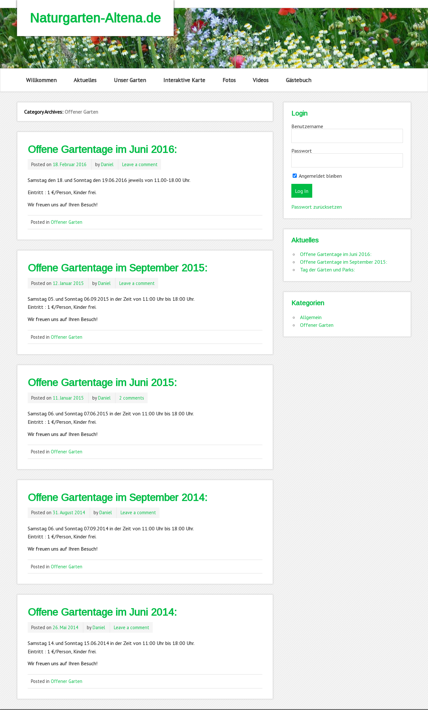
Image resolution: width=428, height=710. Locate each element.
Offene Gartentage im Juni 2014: (102, 612)
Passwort (301, 150)
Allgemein (311, 317)
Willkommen (41, 80)
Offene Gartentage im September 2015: (117, 268)
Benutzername (307, 126)
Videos (261, 80)
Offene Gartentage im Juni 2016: (102, 149)
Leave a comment (140, 164)
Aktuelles (85, 80)
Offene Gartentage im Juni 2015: (102, 382)
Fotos (229, 80)
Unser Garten (130, 80)
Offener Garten (66, 222)
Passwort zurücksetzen (316, 207)
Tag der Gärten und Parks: (327, 269)
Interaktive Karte (184, 80)
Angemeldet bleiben (317, 176)
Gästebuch (298, 80)
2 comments (131, 398)
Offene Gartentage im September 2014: (117, 497)
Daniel (107, 164)
